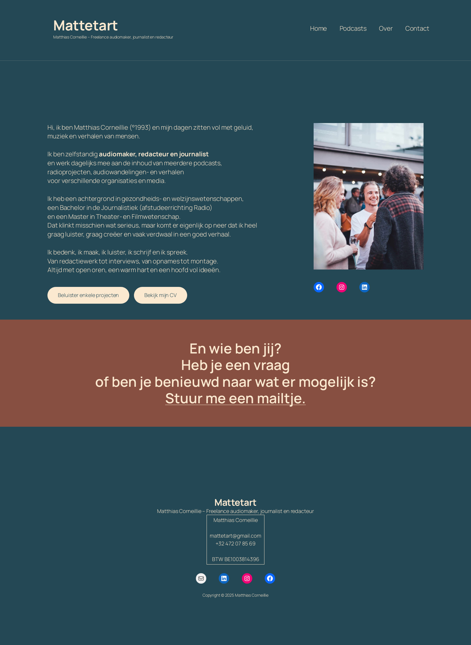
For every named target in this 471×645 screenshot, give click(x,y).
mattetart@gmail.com (235, 535)
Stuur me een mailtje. (235, 398)
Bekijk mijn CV (160, 295)
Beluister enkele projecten (88, 295)
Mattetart (85, 25)
